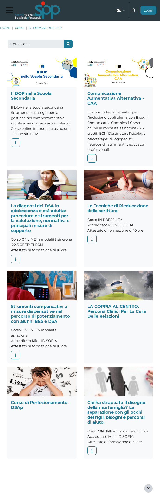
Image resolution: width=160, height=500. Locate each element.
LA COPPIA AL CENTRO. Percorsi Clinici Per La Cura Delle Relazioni (116, 311)
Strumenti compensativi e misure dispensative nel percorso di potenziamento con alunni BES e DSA (40, 314)
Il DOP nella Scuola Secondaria (31, 96)
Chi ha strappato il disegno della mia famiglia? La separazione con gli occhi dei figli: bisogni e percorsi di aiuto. (116, 412)
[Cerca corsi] (36, 44)
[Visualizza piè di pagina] (148, 488)
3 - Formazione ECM (45, 28)
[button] (121, 10)
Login (148, 10)
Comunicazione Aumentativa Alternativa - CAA (115, 98)
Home (5, 28)
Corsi (19, 28)
